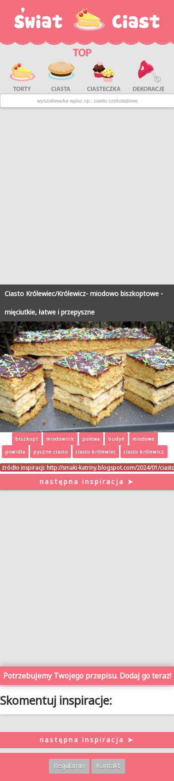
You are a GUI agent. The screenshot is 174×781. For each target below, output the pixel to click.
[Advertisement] (87, 196)
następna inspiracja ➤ (87, 481)
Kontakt (108, 765)
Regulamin (69, 765)
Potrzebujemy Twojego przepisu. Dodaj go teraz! (87, 676)
